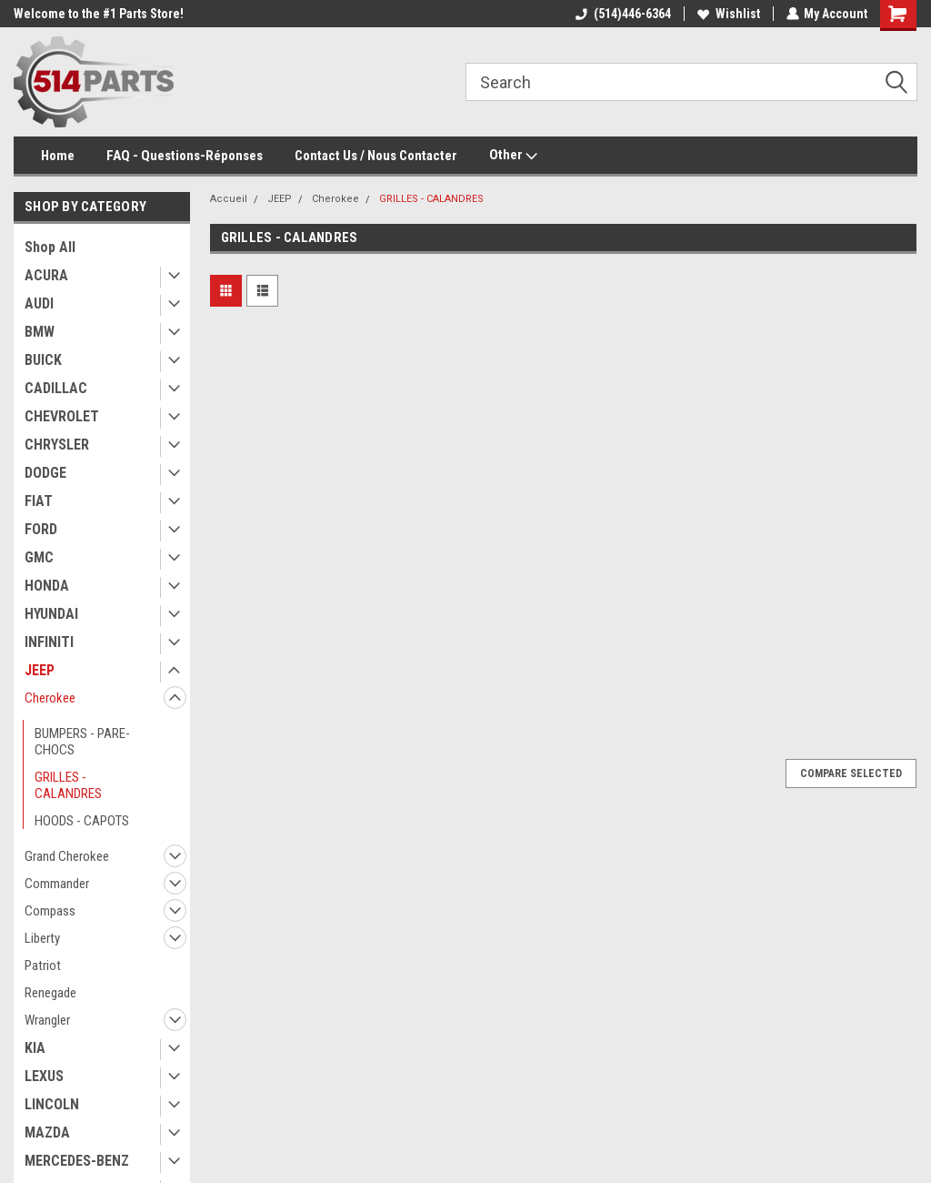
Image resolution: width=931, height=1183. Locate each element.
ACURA (46, 275)
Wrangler (47, 1020)
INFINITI (49, 642)
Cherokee (50, 698)
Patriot (43, 965)
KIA (35, 1048)
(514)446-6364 (622, 13)
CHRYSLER (57, 444)
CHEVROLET (62, 416)
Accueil (228, 199)
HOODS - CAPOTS (82, 821)
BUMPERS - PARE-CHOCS (82, 741)
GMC (39, 557)
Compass (50, 911)
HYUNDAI (51, 613)
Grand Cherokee (67, 856)
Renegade (50, 993)
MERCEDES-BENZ (77, 1160)
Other (513, 156)
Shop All (50, 247)
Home (58, 155)
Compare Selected (851, 773)
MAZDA (47, 1132)
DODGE (45, 472)
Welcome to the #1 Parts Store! (99, 13)
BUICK (43, 360)
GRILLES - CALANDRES (68, 785)
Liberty (42, 938)
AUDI (39, 303)
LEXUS (44, 1076)
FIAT (39, 501)
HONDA (47, 585)
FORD (41, 529)
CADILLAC (56, 388)
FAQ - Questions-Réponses (184, 155)
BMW (40, 331)
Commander (57, 883)
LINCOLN (52, 1104)
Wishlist (727, 13)
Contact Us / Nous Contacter (376, 155)
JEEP (40, 670)
